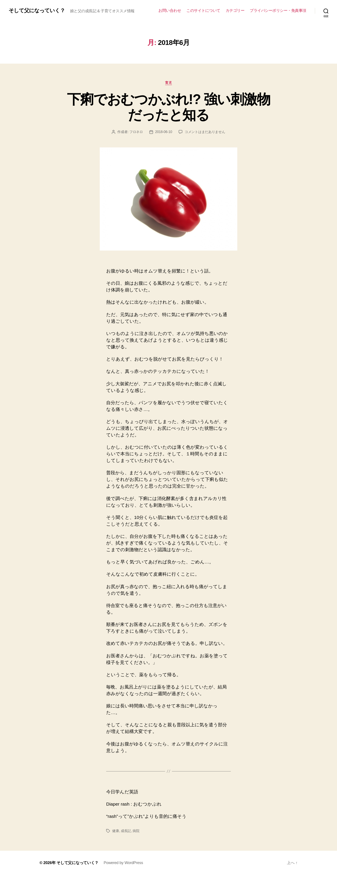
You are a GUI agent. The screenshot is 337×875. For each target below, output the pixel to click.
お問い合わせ (169, 10)
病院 (136, 831)
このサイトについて (203, 10)
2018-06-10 (163, 132)
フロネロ (136, 132)
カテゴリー (235, 10)
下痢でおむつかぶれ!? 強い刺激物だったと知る (168, 107)
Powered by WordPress (123, 863)
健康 (115, 831)
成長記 (126, 831)
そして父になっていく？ (37, 10)
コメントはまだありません (205, 132)
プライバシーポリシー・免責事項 (278, 10)
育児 (168, 82)
